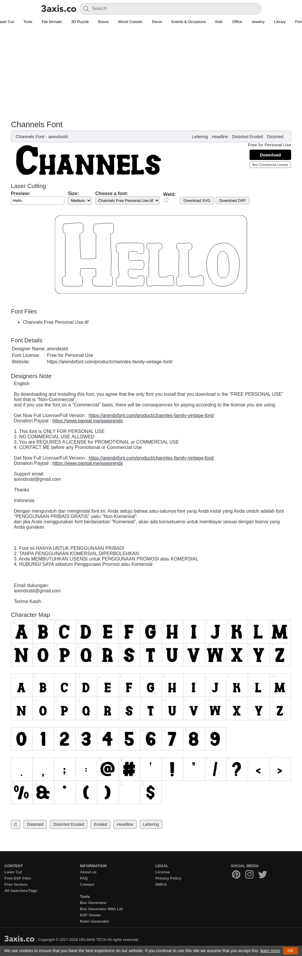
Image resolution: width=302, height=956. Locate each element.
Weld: (169, 194)
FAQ (84, 878)
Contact (87, 884)
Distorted (275, 136)
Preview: (20, 193)
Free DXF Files (17, 878)
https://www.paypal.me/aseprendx (87, 420)
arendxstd (58, 136)
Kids (219, 21)
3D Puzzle (79, 21)
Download (270, 154)
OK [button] (290, 950)
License (162, 872)
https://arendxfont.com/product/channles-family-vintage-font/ (110, 361)
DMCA (161, 884)
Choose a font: (111, 193)
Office (237, 21)
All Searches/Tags (20, 890)
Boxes (103, 21)
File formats (52, 21)
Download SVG (196, 200)
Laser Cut (13, 872)
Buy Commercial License (270, 164)
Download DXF (232, 200)
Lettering (200, 136)
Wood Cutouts (130, 21)
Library (280, 21)
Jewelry (258, 21)
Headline (220, 136)
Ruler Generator (94, 921)
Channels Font (30, 136)
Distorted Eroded (247, 136)
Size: (73, 193)
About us (88, 872)
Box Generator (93, 903)
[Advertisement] (151, 75)
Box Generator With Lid (101, 909)
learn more (270, 950)
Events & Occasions (189, 21)
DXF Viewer (90, 915)
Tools (27, 21)
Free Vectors (15, 884)
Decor (157, 21)
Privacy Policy (168, 878)
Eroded (100, 824)
